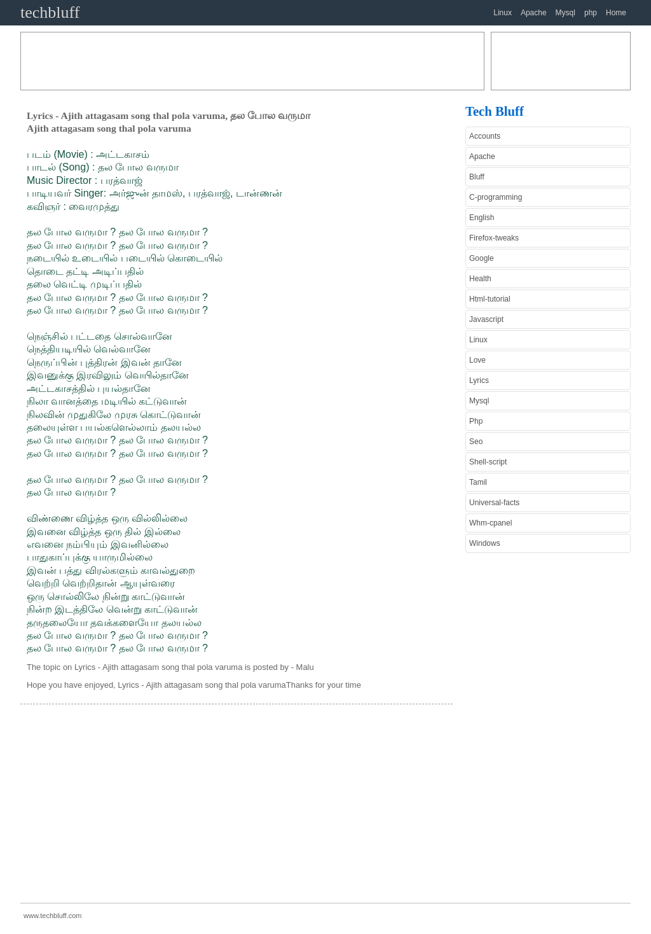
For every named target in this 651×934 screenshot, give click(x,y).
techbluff (49, 12)
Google (481, 258)
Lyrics (479, 380)
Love (477, 360)
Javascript (486, 319)
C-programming (495, 197)
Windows (484, 543)
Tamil (478, 482)
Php (476, 421)
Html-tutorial (490, 299)
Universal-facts (494, 502)
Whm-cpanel (490, 523)
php (590, 12)
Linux (502, 12)
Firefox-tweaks (494, 238)
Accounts (484, 136)
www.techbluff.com (53, 915)
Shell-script (488, 461)
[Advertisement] (252, 61)
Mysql (565, 12)
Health (480, 278)
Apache (534, 12)
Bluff (476, 176)
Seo (476, 441)
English (481, 217)
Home (616, 12)
